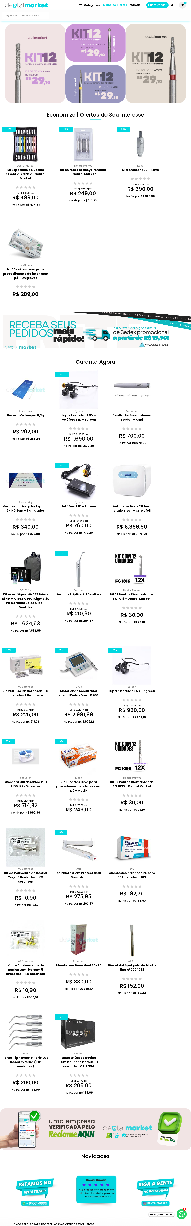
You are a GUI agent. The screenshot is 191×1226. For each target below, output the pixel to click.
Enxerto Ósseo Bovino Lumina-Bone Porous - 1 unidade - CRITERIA (79, 1062)
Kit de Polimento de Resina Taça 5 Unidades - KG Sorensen (25, 877)
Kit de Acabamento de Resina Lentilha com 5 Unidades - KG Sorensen (25, 969)
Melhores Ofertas (115, 5)
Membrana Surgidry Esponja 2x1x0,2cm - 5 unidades (26, 508)
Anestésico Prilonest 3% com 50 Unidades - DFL (132, 875)
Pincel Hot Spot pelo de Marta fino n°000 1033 (132, 967)
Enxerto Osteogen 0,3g (25, 415)
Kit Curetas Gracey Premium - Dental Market (83, 172)
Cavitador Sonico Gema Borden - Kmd (132, 417)
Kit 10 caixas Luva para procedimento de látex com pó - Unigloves (25, 273)
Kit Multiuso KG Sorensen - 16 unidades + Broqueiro (26, 693)
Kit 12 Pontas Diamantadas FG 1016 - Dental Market (132, 596)
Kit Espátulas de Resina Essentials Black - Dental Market (25, 174)
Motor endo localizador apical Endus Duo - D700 (78, 693)
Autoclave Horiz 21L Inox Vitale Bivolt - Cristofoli (132, 508)
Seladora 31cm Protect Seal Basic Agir (79, 875)
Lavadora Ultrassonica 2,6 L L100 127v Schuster (25, 784)
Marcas (135, 5)
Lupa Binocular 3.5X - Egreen (132, 691)
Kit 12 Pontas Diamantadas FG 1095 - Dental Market (132, 784)
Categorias (89, 5)
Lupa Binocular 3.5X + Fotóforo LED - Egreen (78, 417)
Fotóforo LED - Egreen (78, 506)
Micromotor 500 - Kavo (140, 170)
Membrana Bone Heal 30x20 (78, 965)
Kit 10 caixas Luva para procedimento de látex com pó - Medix (78, 786)
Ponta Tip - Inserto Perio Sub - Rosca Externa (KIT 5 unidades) (26, 1062)
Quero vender (157, 5)
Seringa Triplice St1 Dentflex (78, 594)
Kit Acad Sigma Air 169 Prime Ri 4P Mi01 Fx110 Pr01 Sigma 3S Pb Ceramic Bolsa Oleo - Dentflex (25, 600)
